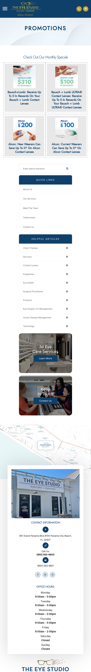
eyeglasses (28, 274)
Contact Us (28, 227)
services (27, 256)
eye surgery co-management (37, 308)
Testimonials (29, 217)
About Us (27, 189)
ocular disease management (37, 317)
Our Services (29, 198)
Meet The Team (30, 208)
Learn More (45, 358)
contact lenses (30, 265)
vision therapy (30, 248)
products (27, 300)
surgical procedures (33, 291)
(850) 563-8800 (46, 554)
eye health (28, 282)
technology (28, 326)
